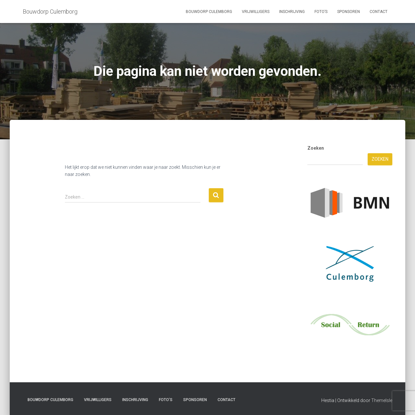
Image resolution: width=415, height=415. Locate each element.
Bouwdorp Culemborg (209, 11)
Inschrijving (292, 11)
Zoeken (315, 148)
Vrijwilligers (255, 11)
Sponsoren (348, 11)
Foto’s (320, 11)
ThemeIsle (381, 400)
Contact (378, 11)
